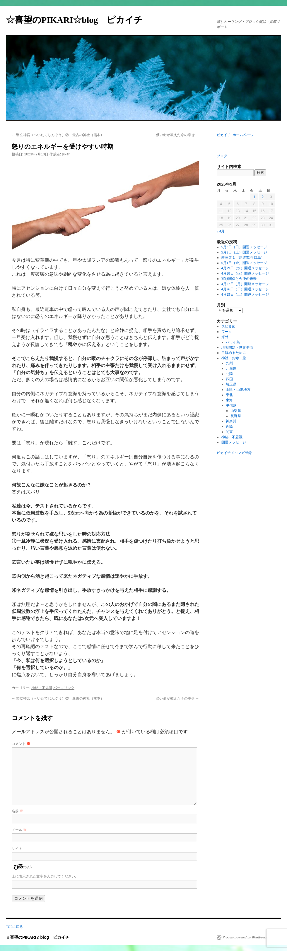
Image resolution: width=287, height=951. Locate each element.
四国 (229, 379)
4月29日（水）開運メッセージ (245, 268)
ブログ (222, 156)
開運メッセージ (233, 442)
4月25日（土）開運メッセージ (245, 294)
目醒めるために (233, 353)
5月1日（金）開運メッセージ (244, 263)
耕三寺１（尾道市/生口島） (242, 258)
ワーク (226, 332)
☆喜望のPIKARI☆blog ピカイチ (79, 20)
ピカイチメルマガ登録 (234, 453)
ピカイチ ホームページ (235, 135)
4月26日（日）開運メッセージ (245, 289)
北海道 (231, 368)
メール (19, 830)
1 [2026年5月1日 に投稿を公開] (254, 197)
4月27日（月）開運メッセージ (245, 284)
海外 (224, 337)
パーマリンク (63, 688)
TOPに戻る (14, 927)
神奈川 (231, 421)
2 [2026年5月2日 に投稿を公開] (263, 197)
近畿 (229, 426)
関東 (229, 432)
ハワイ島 (233, 342)
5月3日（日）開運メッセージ (244, 247)
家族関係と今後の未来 (239, 279)
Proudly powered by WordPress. (245, 937)
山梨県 (235, 411)
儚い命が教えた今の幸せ (177, 135)
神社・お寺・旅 (233, 358)
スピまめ (228, 326)
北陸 (229, 374)
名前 (17, 811)
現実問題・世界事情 (237, 347)
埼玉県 (231, 384)
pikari (66, 154)
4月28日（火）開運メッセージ (245, 273)
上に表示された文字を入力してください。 (45, 876)
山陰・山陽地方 (238, 390)
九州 (229, 363)
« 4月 (221, 231)
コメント (21, 744)
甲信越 (231, 405)
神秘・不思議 (41, 688)
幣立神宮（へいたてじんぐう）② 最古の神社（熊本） (58, 135)
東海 (229, 400)
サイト (17, 849)
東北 (229, 395)
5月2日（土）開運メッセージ (244, 252)
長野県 (235, 416)
